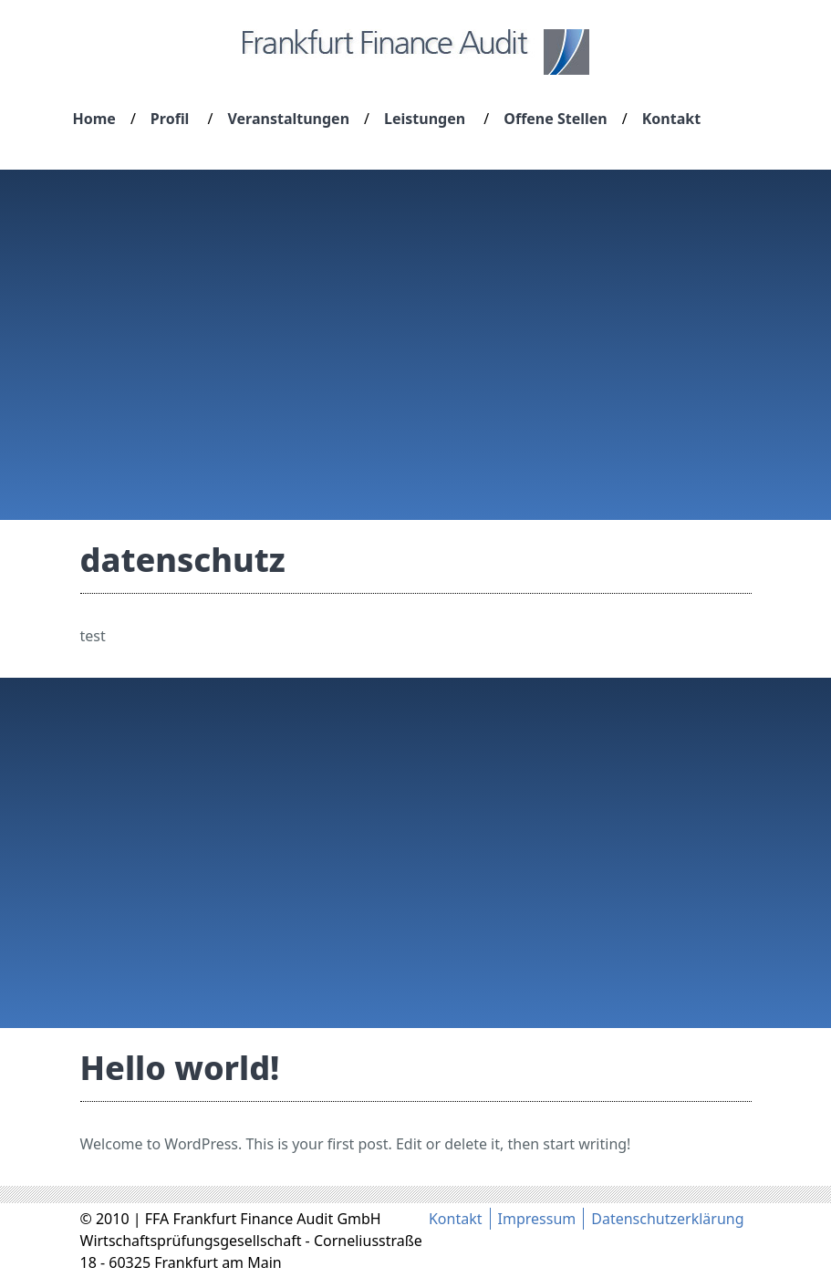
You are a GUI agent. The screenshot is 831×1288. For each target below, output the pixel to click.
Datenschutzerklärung (667, 1219)
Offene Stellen (555, 119)
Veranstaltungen (288, 119)
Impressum (537, 1219)
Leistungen (424, 119)
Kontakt (671, 119)
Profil (170, 119)
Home (94, 119)
